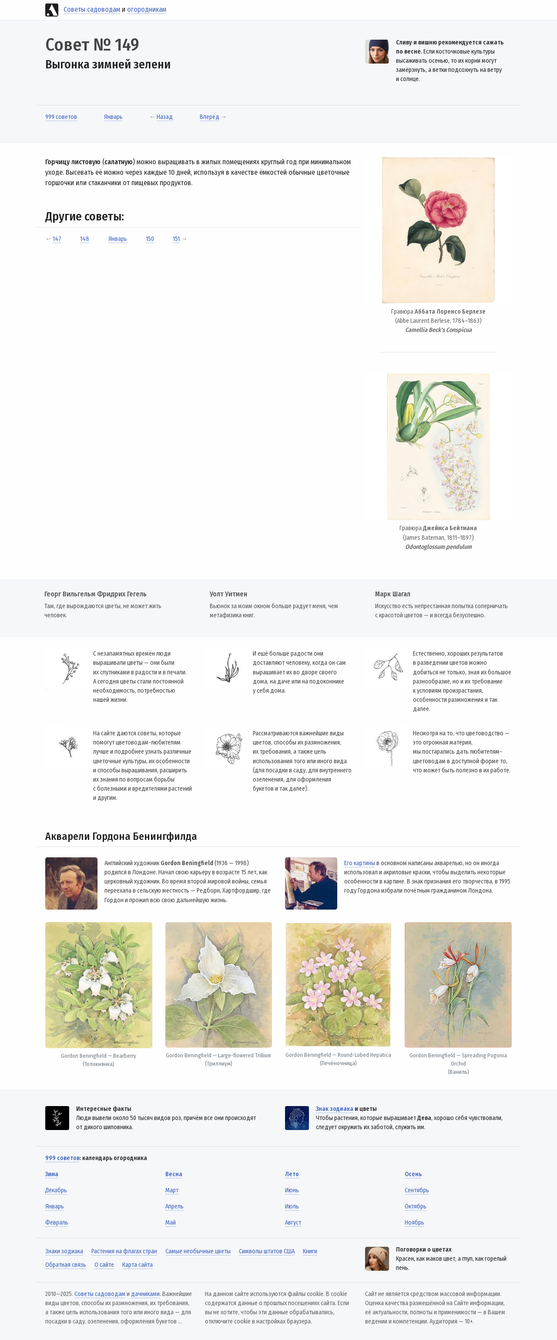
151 (176, 239)
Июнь (292, 1190)
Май (170, 1222)
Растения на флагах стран (124, 1251)
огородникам (146, 9)
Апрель (174, 1206)
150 (150, 239)
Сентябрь (417, 1190)
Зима (51, 1174)
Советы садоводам (92, 9)
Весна (173, 1174)
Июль (292, 1206)
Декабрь (56, 1190)
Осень (413, 1174)
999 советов (61, 117)
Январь (113, 117)
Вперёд (209, 117)
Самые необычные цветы (198, 1251)
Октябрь (415, 1206)
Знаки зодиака (64, 1251)
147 (57, 239)
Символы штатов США (267, 1251)
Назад (165, 117)
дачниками (145, 1294)
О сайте (104, 1265)
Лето (292, 1174)
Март (171, 1190)
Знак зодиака (334, 1109)
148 (84, 239)
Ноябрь (414, 1222)
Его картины (359, 863)
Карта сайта (137, 1265)
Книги (310, 1251)
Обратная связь (65, 1265)
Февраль (56, 1222)
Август (293, 1222)
